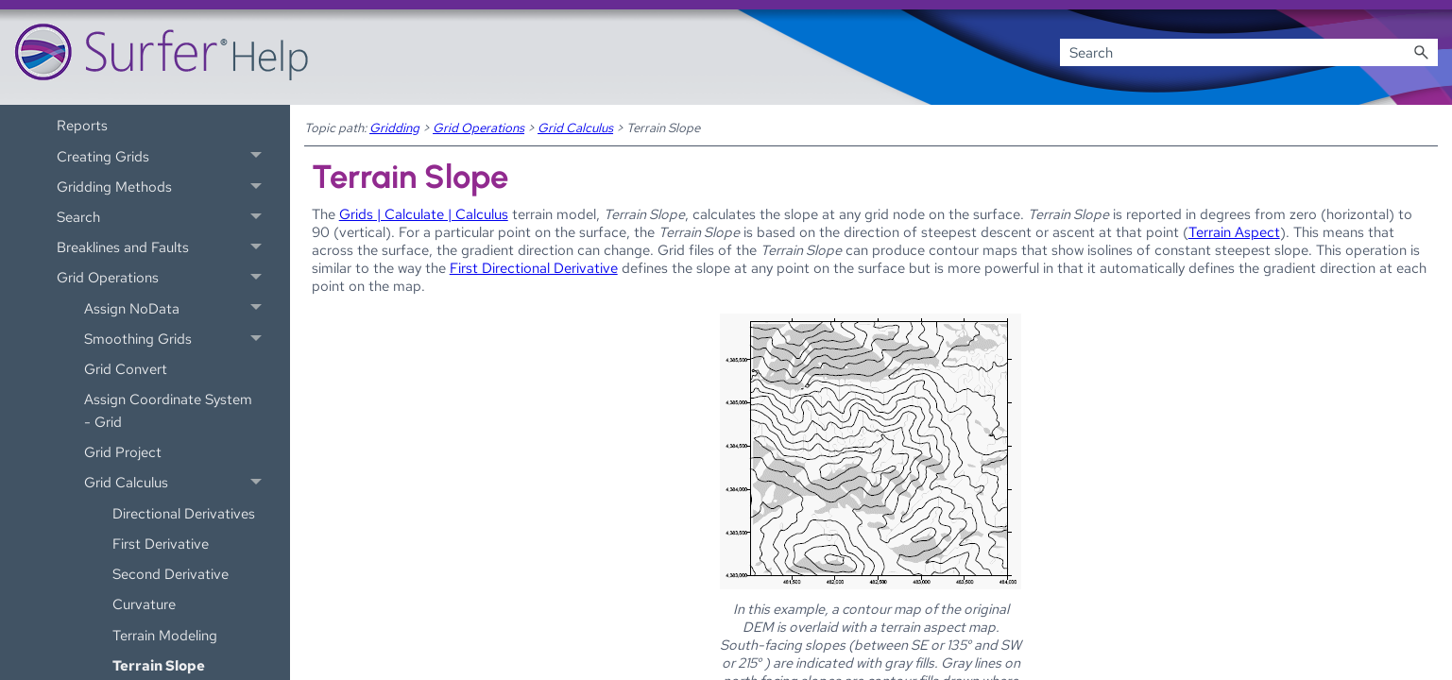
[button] (1421, 52)
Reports (82, 125)
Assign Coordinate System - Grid (168, 410)
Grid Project (123, 452)
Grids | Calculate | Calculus (423, 214)
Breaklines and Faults (164, 247)
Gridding (394, 127)
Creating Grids (164, 156)
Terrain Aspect (1234, 232)
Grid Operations (164, 278)
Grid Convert (125, 369)
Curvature (144, 604)
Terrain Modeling (164, 635)
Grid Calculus (177, 483)
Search (164, 217)
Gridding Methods (164, 186)
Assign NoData (177, 308)
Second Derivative (170, 574)
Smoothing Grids (177, 339)
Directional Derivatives (183, 513)
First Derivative (160, 543)
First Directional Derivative (534, 268)
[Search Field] (1249, 52)
